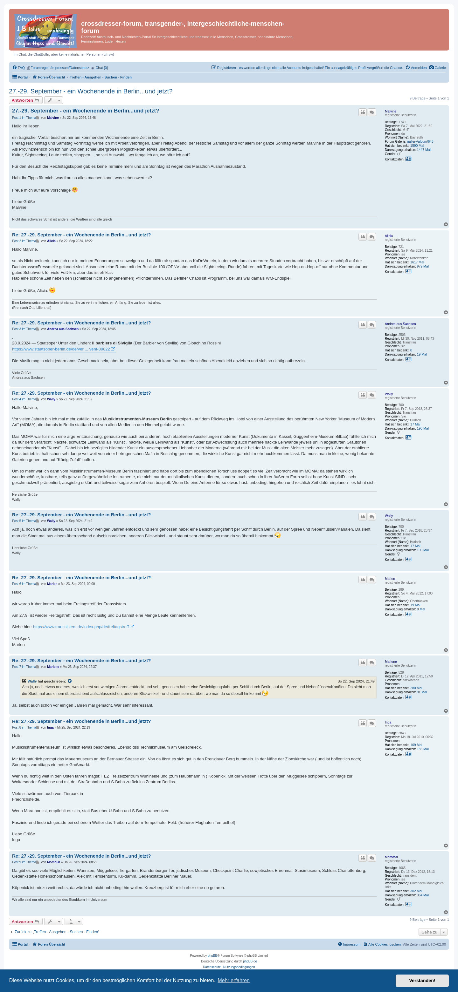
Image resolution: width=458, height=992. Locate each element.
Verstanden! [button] (422, 980)
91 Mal (422, 692)
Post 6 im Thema (24, 584)
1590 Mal (417, 145)
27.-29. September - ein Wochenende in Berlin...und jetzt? (90, 91)
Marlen (390, 579)
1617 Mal (417, 262)
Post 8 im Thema (24, 727)
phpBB (212, 955)
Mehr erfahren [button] (234, 980)
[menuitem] (437, 67)
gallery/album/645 (420, 141)
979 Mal (423, 266)
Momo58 (391, 857)
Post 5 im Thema (24, 521)
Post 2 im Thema (24, 241)
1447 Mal (424, 150)
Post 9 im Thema (24, 862)
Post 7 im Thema (24, 667)
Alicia (389, 236)
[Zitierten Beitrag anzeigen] (70, 681)
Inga (388, 722)
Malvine (390, 111)
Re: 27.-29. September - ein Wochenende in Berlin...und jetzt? (81, 234)
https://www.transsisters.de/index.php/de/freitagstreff (81, 626)
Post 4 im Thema (24, 399)
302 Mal (416, 891)
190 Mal (423, 428)
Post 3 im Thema (24, 329)
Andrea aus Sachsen (400, 324)
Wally (389, 394)
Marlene (391, 661)
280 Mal (416, 688)
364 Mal (423, 895)
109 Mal (416, 745)
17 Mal (415, 424)
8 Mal (421, 609)
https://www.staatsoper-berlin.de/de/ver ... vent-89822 (61, 349)
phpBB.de (250, 961)
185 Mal (423, 749)
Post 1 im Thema (24, 117)
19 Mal (422, 354)
